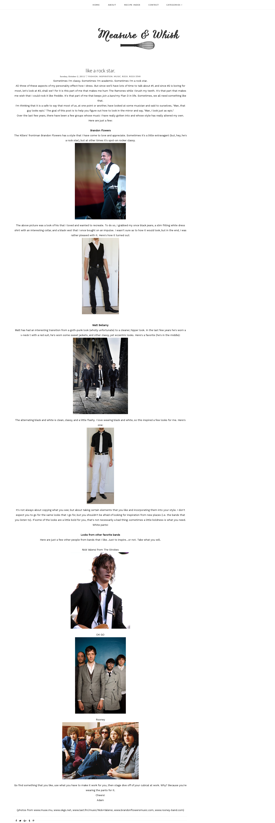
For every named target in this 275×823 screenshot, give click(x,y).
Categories (173, 5)
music (117, 76)
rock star (135, 76)
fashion (93, 76)
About (112, 5)
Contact (154, 5)
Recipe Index (132, 5)
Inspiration (106, 76)
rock (125, 76)
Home (96, 5)
